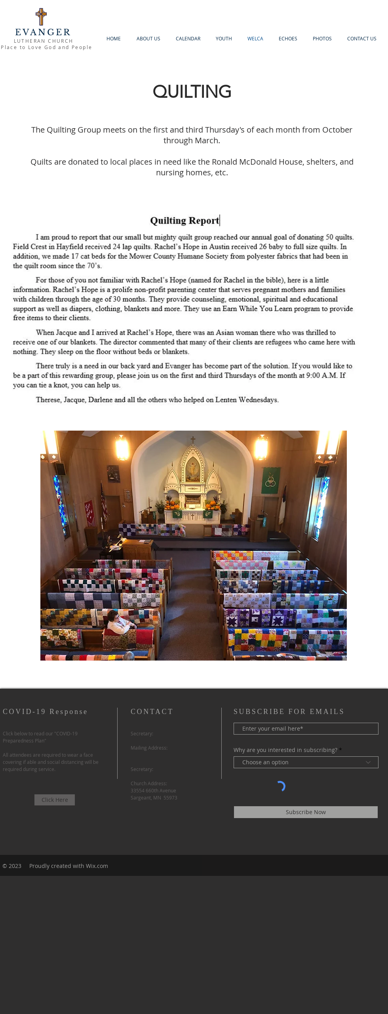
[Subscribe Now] (306, 812)
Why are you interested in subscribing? (285, 750)
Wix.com (97, 866)
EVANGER (43, 32)
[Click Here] (54, 799)
